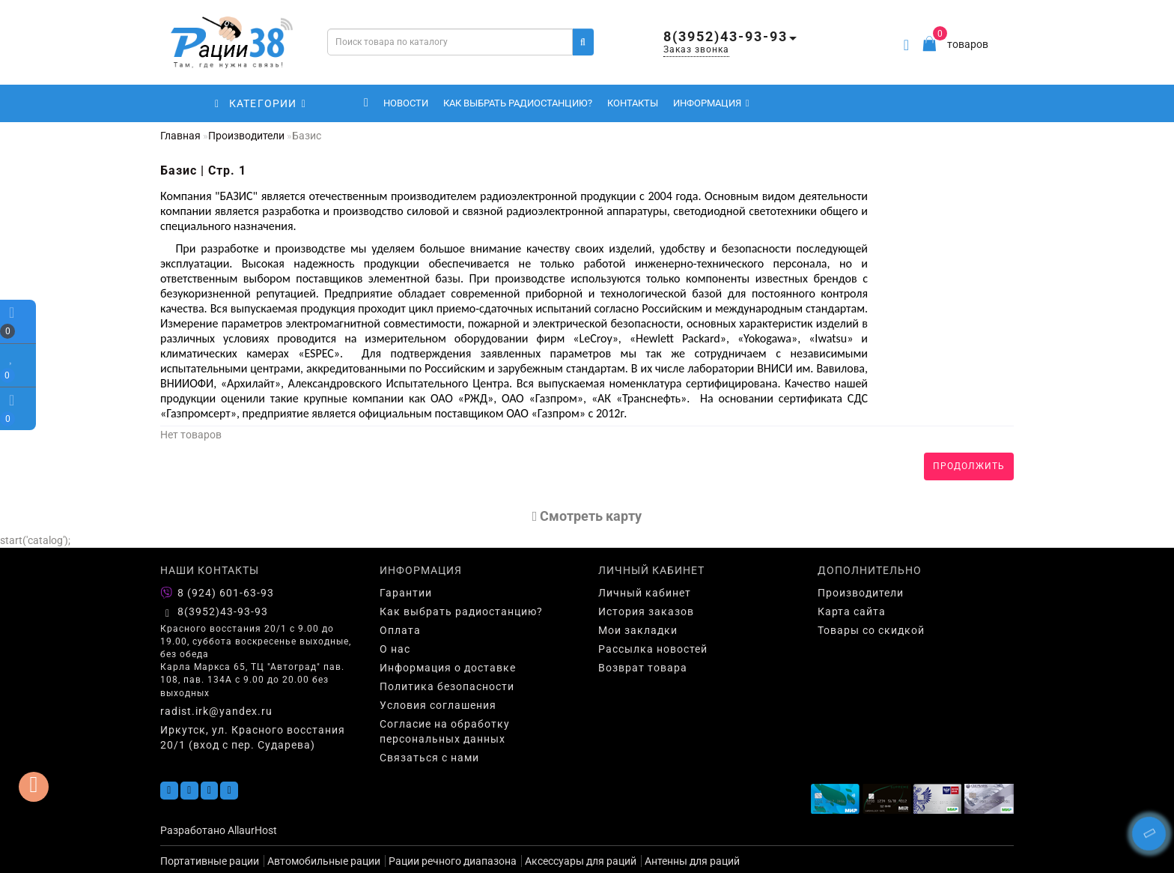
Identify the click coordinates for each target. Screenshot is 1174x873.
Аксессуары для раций (580, 861)
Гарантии (406, 593)
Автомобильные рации (323, 861)
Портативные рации (209, 861)
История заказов (646, 611)
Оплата (400, 630)
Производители (246, 136)
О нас (395, 649)
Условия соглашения (438, 705)
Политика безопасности (447, 686)
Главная (180, 136)
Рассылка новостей (653, 649)
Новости (405, 103)
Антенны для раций (692, 861)
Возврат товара (642, 668)
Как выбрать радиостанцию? (517, 103)
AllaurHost (252, 830)
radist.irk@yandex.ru (216, 711)
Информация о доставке (448, 668)
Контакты (632, 103)
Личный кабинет (644, 593)
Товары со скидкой (871, 630)
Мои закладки (638, 630)
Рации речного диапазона (453, 861)
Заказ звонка (696, 49)
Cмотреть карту (587, 516)
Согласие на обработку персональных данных (445, 731)
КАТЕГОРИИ (260, 103)
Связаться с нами (429, 758)
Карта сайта (852, 611)
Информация (711, 103)
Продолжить (969, 466)
